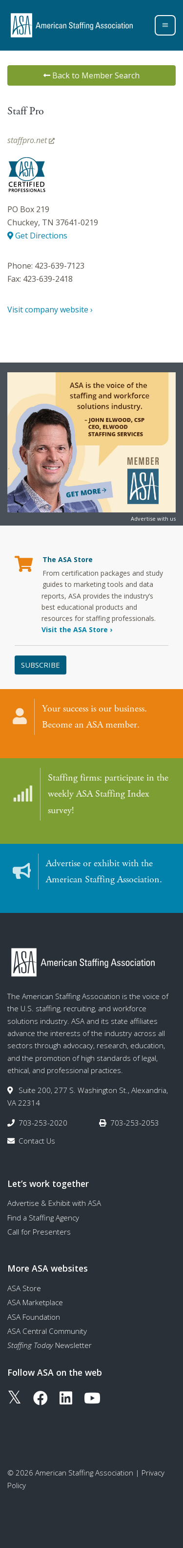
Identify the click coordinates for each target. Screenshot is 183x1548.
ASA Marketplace (35, 1302)
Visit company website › (50, 309)
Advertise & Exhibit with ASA (54, 1203)
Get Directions (37, 235)
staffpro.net (31, 140)
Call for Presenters (39, 1232)
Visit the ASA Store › (76, 629)
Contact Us (37, 1141)
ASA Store (24, 1288)
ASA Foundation (33, 1317)
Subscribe (40, 665)
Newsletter (49, 1345)
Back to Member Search (91, 75)
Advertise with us (153, 518)
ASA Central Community (47, 1331)
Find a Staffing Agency (43, 1217)
